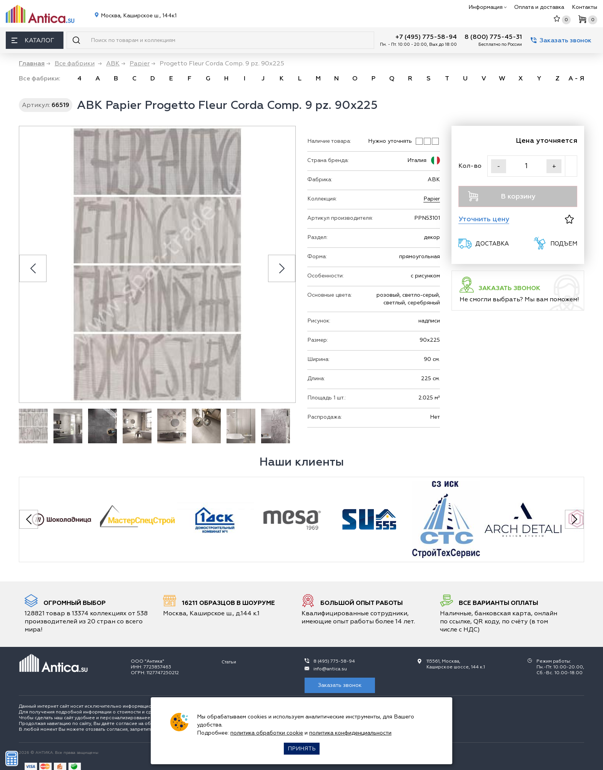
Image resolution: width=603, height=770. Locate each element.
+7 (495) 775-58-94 (426, 37)
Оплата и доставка (539, 7)
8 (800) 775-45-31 (493, 37)
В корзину (501, 196)
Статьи (229, 662)
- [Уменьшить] (498, 166)
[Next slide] (281, 268)
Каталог (33, 40)
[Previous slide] (33, 268)
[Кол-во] (526, 166)
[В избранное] (569, 219)
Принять (302, 748)
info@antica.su (330, 669)
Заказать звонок (561, 40)
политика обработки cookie (266, 733)
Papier (431, 198)
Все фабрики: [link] (39, 78)
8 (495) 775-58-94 (334, 661)
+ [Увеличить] (554, 166)
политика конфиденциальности (350, 733)
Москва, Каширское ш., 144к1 (138, 15)
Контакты (584, 7)
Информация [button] (487, 7)
